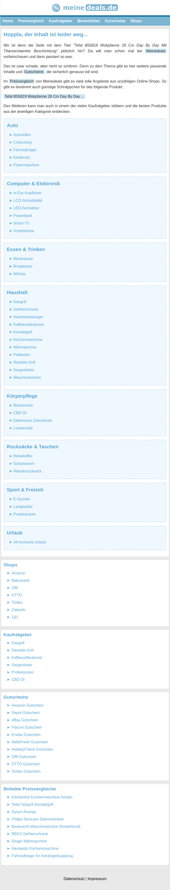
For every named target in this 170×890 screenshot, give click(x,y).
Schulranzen (24, 464)
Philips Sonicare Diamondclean (38, 819)
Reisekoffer (23, 456)
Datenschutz (74, 879)
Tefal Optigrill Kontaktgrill (32, 804)
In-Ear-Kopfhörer (27, 193)
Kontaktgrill (22, 332)
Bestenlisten (88, 21)
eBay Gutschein (25, 720)
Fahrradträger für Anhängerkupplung (42, 856)
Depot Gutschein (26, 713)
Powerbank (22, 216)
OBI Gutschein (24, 757)
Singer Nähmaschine (29, 841)
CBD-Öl (19, 413)
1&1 (15, 617)
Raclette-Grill (24, 362)
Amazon (19, 573)
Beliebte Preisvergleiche (30, 788)
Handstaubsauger (28, 317)
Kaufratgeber (61, 21)
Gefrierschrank (25, 309)
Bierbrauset (23, 259)
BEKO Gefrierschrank (30, 834)
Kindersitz (21, 157)
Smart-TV (21, 223)
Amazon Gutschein (28, 705)
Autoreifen (22, 135)
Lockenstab (23, 428)
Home (8, 21)
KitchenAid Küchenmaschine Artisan (42, 797)
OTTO (17, 595)
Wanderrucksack (27, 471)
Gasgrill (19, 302)
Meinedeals (156, 51)
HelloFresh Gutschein (30, 742)
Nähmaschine (25, 347)
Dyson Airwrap (24, 812)
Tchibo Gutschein (26, 771)
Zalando (18, 610)
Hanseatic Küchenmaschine (35, 848)
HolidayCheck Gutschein (32, 749)
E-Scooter (21, 499)
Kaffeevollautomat (28, 324)
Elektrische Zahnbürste (32, 421)
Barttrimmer (23, 405)
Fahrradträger (25, 150)
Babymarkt (21, 580)
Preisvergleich (31, 21)
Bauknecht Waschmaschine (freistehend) (46, 826)
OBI (15, 588)
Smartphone (23, 231)
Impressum (97, 879)
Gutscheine (115, 21)
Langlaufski (23, 507)
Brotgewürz (23, 266)
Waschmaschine (27, 377)
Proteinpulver (24, 514)
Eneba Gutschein (26, 735)
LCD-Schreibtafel (27, 200)
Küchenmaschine (28, 340)
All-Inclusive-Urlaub (29, 542)
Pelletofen (21, 355)
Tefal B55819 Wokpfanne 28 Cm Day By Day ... (44, 96)
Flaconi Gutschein (27, 727)
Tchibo (17, 602)
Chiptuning (22, 142)
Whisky (19, 274)
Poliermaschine (26, 165)
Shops (136, 21)
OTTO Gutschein (26, 764)
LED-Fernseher (26, 208)
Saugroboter (23, 370)
